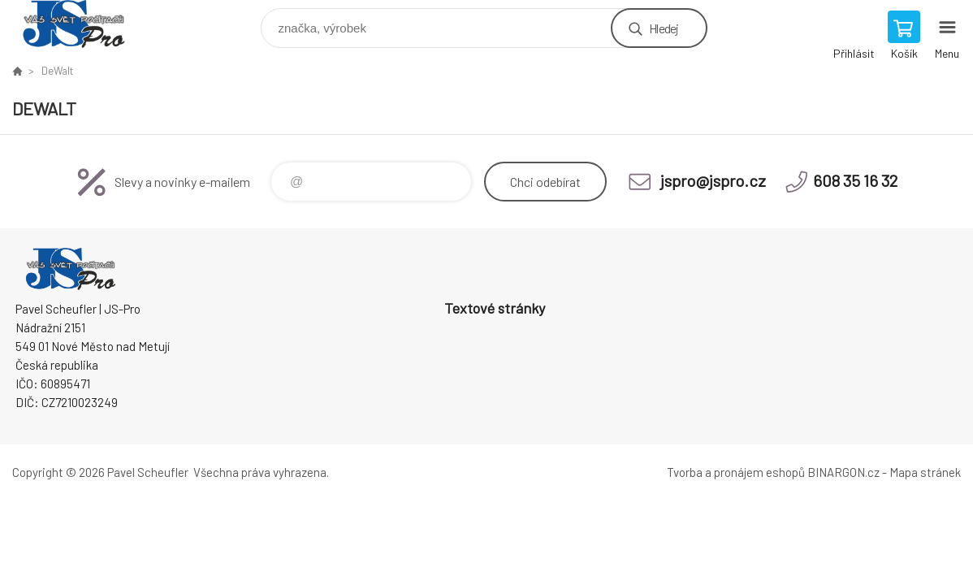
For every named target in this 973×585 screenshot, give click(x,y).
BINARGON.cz (843, 472)
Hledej (663, 28)
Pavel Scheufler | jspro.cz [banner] (84, 24)
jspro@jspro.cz (713, 180)
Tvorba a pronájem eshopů (736, 472)
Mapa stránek (925, 472)
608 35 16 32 (855, 180)
